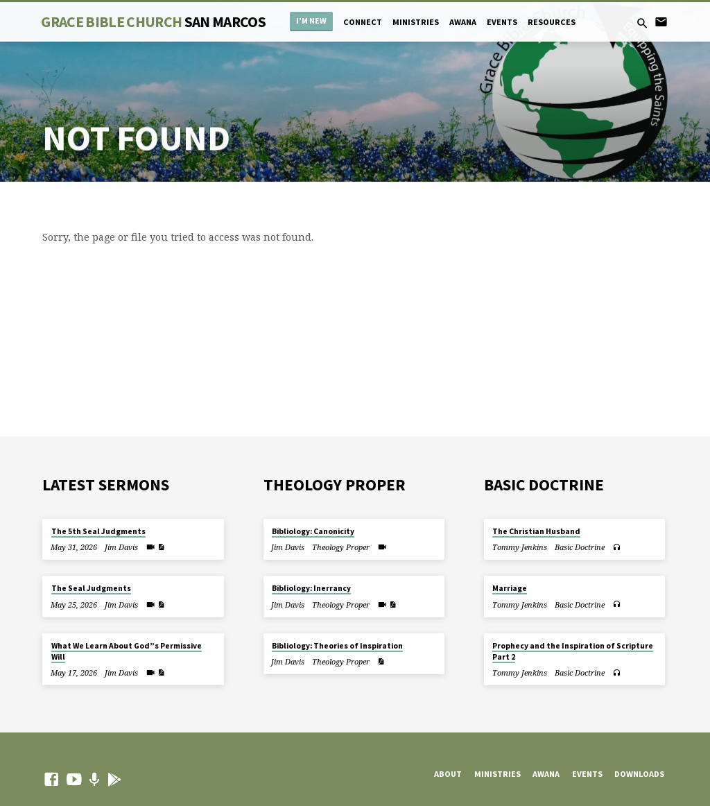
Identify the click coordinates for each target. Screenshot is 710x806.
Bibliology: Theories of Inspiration (337, 646)
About (448, 774)
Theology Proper (341, 547)
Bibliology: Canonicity (313, 531)
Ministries (415, 22)
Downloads (639, 774)
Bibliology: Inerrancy (311, 588)
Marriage (509, 588)
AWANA (462, 22)
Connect (362, 22)
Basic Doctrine (580, 547)
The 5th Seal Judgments (98, 531)
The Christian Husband (536, 531)
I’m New (311, 20)
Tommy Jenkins (519, 547)
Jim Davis (121, 547)
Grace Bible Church (153, 21)
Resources (551, 22)
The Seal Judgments (91, 588)
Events (502, 22)
